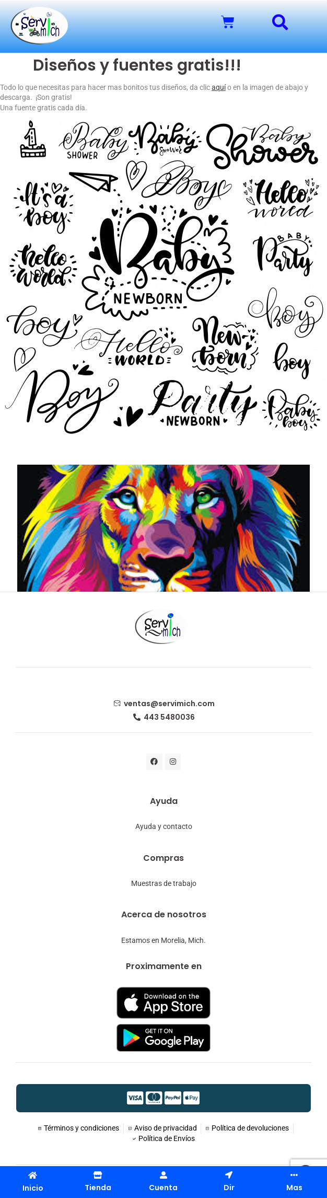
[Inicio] (33, 1175)
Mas (294, 1187)
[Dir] (228, 1175)
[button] (280, 22)
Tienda (98, 1187)
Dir (229, 1187)
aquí (219, 87)
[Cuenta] (163, 1175)
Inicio (32, 1188)
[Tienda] (98, 1175)
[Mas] (294, 1175)
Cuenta (163, 1187)
